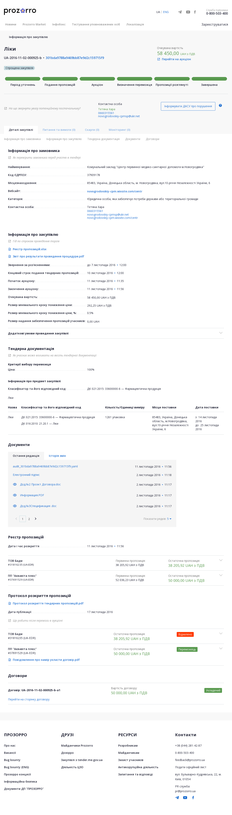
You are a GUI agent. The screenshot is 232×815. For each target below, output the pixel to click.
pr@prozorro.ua (185, 791)
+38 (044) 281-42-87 (188, 745)
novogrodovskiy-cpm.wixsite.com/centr (114, 191)
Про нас (9, 745)
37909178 (93, 175)
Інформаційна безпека (20, 781)
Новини (10, 24)
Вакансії (10, 752)
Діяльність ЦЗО (72, 767)
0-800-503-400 (217, 13)
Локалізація (135, 24)
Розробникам (128, 745)
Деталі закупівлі (21, 130)
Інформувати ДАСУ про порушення (188, 106)
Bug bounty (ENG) (16, 767)
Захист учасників (130, 760)
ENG (166, 12)
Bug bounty (12, 760)
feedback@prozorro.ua (190, 760)
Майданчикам (128, 752)
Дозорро (67, 752)
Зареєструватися (215, 24)
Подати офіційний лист (190, 767)
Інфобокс (59, 24)
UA (158, 12)
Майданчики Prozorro (77, 745)
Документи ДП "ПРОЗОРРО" (24, 788)
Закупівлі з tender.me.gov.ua (82, 760)
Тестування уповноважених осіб (96, 24)
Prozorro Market (34, 24)
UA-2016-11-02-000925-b (23, 58)
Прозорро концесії (17, 774)
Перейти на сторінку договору (28, 699)
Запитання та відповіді (135, 774)
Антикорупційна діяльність (138, 767)
